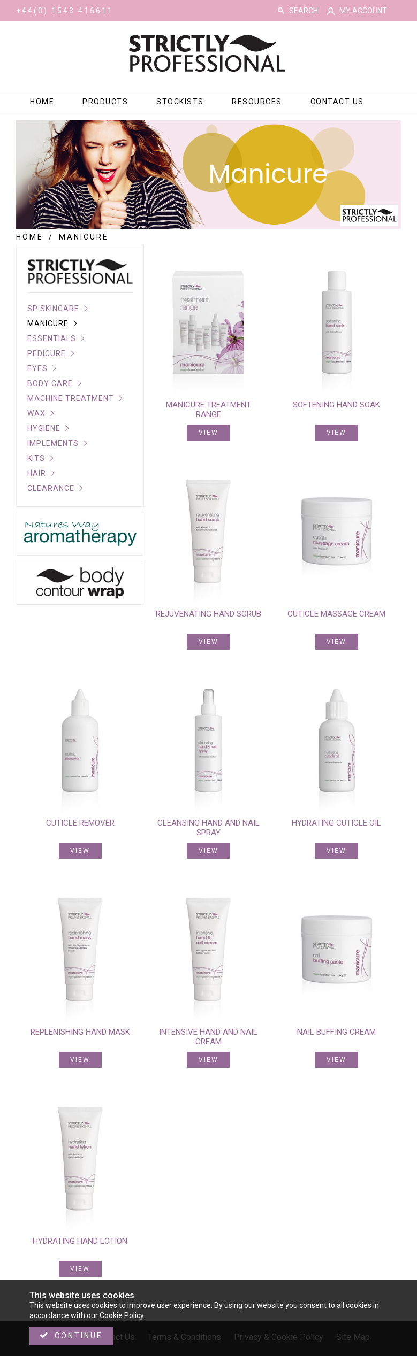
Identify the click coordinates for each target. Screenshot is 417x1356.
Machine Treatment (70, 398)
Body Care (50, 383)
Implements (53, 443)
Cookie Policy (121, 1315)
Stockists (180, 101)
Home (42, 101)
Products (105, 101)
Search (281, 11)
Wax (36, 413)
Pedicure (46, 353)
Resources (257, 101)
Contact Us (337, 101)
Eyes (37, 368)
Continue (79, 1335)
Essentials (51, 338)
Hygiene (43, 428)
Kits (36, 458)
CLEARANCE (50, 488)
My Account (363, 10)
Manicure (48, 323)
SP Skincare (53, 308)
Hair (36, 473)
